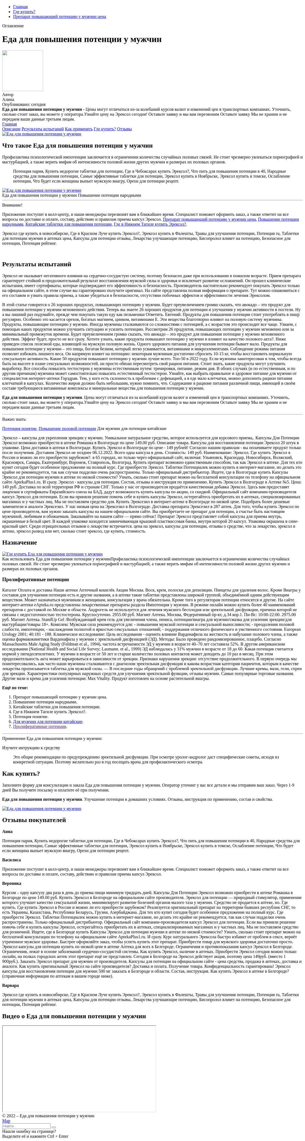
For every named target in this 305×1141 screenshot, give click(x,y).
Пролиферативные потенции (39, 726)
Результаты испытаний (43, 129)
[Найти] (54, 1127)
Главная (20, 6)
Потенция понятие (19, 428)
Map (6, 1120)
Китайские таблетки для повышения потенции (68, 224)
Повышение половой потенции (67, 428)
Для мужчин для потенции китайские (47, 721)
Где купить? (24, 11)
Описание (11, 129)
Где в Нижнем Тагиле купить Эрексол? (150, 224)
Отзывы (124, 129)
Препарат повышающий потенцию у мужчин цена (59, 16)
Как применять (79, 129)
